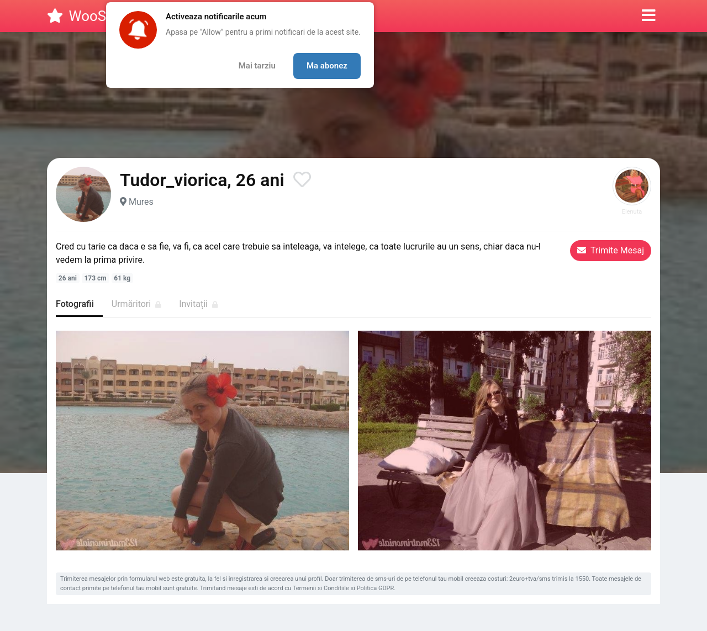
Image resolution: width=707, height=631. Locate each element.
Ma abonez (327, 66)
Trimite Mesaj (610, 250)
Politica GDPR (375, 588)
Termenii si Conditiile (321, 588)
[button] (648, 16)
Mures (141, 202)
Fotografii (75, 304)
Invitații (198, 304)
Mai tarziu (257, 66)
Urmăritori (136, 304)
